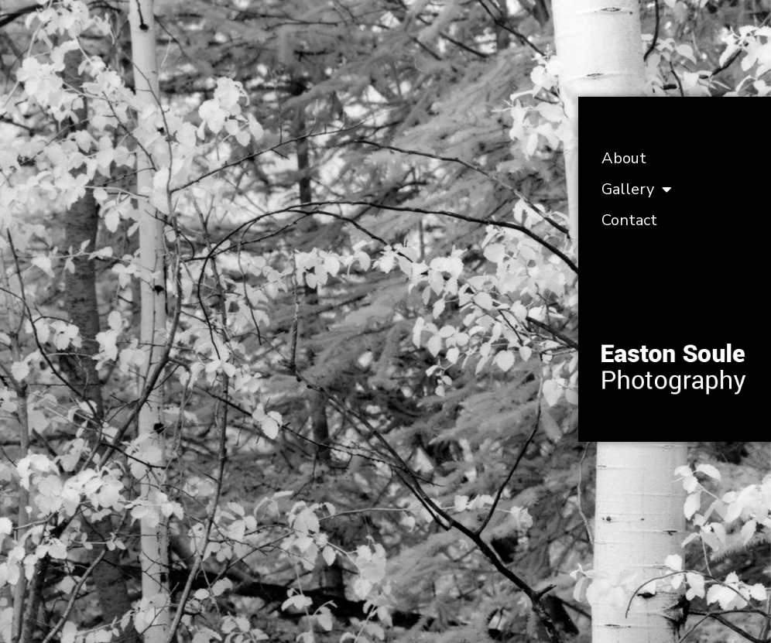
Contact (629, 220)
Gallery (636, 189)
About (623, 158)
